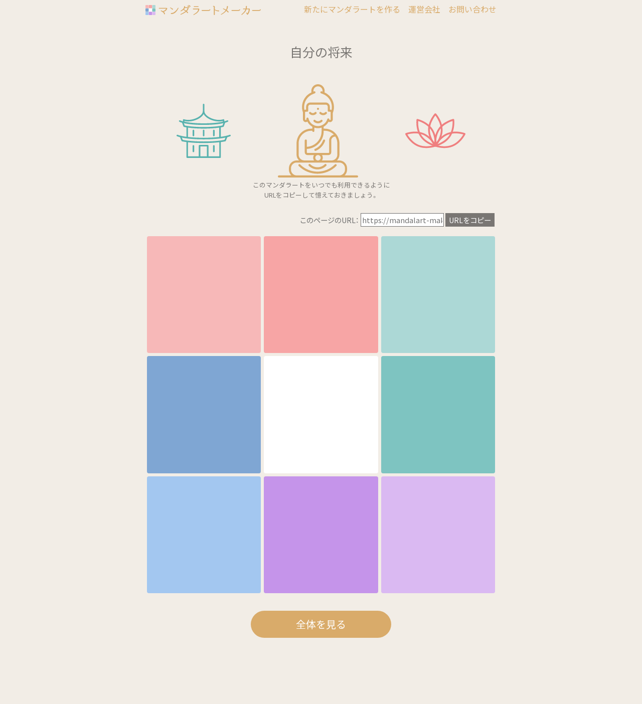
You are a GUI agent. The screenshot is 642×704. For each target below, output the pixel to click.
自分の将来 (321, 52)
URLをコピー (470, 220)
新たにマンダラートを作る (352, 9)
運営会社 (424, 9)
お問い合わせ (472, 9)
